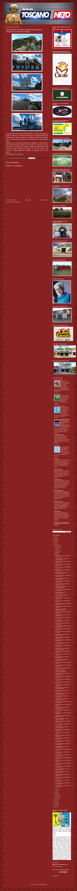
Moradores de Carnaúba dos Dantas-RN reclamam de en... (63, 576)
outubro (56, 549)
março (56, 794)
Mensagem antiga (44, 199)
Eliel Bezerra (56, 458)
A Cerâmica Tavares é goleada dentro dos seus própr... (62, 581)
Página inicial (28, 199)
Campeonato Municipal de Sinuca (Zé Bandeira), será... (62, 775)
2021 (55, 538)
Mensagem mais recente (11, 199)
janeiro (56, 797)
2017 (55, 799)
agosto (56, 552)
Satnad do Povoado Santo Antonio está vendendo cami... (62, 626)
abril (56, 792)
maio (56, 790)
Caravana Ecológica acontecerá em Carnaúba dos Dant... (62, 688)
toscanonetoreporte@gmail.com (61, 864)
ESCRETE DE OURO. (58, 380)
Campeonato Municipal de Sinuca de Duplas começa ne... (62, 584)
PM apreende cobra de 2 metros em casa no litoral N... (62, 621)
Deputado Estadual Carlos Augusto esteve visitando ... (62, 657)
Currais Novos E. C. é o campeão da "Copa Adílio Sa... (62, 753)
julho (56, 554)
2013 (55, 806)
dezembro (57, 545)
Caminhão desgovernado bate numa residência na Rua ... (62, 649)
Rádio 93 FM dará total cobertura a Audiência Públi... (62, 691)
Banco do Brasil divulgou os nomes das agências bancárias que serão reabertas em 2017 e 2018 (61, 481)
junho (56, 788)
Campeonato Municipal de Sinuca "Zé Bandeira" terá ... (62, 736)
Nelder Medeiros (57, 511)
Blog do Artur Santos (58, 501)
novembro (57, 547)
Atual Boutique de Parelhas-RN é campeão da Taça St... (61, 587)
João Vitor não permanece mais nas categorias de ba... (62, 772)
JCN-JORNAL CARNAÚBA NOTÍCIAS (62, 419)
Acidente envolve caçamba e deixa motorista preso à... (61, 579)
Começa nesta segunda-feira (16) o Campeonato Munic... (62, 694)
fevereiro (57, 795)
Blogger (45, 884)
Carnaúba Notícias (58, 479)
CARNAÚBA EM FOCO (59, 434)
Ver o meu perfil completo (58, 866)
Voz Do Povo (56, 445)
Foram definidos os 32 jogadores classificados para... (61, 660)
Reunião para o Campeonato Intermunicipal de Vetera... (60, 671)
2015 (55, 803)
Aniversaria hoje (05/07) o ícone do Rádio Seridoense (62, 769)
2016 (55, 801)
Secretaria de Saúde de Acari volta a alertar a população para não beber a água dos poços (61, 513)
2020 (55, 540)
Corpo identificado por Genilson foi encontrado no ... (61, 696)
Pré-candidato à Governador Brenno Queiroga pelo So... (62, 708)
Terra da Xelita (57, 394)
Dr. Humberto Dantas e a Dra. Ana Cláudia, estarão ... (61, 747)
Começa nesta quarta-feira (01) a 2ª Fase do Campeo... (62, 559)
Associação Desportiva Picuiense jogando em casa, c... (61, 727)
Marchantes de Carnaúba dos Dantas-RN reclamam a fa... (62, 716)
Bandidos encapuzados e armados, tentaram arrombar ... (62, 719)
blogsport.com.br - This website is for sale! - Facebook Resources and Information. (61, 523)
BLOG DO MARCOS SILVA (59, 406)
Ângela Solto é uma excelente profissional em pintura (61, 610)
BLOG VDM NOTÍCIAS (58, 490)
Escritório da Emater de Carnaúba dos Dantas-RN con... (62, 730)
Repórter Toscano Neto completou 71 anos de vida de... (62, 635)
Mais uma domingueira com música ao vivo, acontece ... (62, 724)
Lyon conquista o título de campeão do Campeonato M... (62, 783)
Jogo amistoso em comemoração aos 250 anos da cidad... (62, 668)
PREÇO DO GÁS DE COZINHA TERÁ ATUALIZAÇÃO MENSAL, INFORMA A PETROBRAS (61, 492)
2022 (55, 537)
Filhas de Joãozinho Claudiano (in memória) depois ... (61, 596)
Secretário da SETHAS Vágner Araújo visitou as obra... (62, 562)
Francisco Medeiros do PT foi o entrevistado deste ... (61, 593)
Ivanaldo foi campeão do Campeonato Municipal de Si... (62, 638)
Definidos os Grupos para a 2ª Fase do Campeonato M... (62, 570)
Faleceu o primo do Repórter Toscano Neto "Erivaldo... (62, 755)
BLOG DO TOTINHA (58, 469)
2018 (55, 544)
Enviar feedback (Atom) (15, 202)
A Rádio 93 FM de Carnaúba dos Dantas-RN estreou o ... (61, 699)
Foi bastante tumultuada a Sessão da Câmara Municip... (62, 674)
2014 (55, 805)
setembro (57, 550)
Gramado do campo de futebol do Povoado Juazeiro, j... (61, 573)
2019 (55, 542)
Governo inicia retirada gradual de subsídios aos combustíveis (65, 408)
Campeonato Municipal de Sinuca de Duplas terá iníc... (62, 615)
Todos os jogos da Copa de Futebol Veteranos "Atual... (62, 643)
